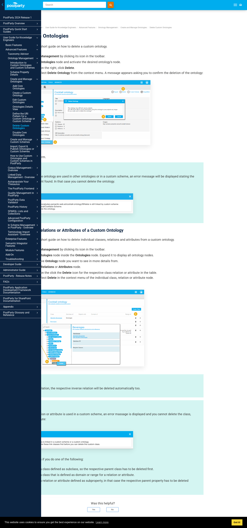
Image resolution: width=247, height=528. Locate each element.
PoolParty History (23, 207)
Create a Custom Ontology (22, 94)
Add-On (22, 254)
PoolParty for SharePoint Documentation (17, 299)
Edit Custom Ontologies (19, 101)
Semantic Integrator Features (22, 244)
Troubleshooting (22, 259)
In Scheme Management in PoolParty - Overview (23, 226)
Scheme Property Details (19, 73)
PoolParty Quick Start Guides (21, 30)
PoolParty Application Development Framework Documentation (17, 290)
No (153, 498)
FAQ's (21, 282)
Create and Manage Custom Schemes (24, 140)
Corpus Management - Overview (23, 169)
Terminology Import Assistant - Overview (23, 233)
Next (240, 513)
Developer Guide (21, 264)
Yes (134, 498)
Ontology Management (23, 58)
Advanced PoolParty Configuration (23, 219)
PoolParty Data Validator (23, 201)
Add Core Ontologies (19, 87)
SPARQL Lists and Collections (23, 212)
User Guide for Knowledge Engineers (21, 39)
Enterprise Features (22, 239)
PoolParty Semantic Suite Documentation (66, 15)
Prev (52, 513)
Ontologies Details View (23, 108)
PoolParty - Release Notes (21, 276)
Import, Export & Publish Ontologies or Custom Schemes (24, 149)
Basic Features (22, 45)
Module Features (22, 250)
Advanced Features (22, 49)
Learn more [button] (102, 522)
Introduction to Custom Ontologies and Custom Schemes (24, 65)
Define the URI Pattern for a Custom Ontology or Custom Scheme (24, 117)
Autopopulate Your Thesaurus (23, 183)
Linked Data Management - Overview (23, 176)
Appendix (21, 307)
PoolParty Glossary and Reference (21, 314)
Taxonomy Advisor (18, 53)
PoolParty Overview (21, 23)
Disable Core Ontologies (20, 134)
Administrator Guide (21, 270)
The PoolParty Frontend (23, 188)
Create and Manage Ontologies (24, 80)
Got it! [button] (237, 522)
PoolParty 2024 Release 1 (17, 17)
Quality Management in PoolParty (23, 194)
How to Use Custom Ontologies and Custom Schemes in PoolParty (24, 159)
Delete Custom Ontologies (21, 127)
